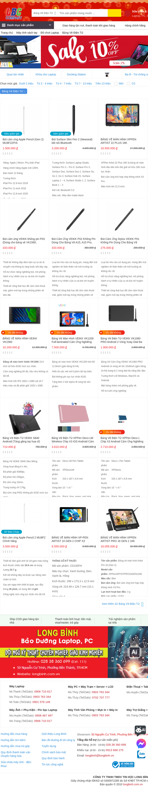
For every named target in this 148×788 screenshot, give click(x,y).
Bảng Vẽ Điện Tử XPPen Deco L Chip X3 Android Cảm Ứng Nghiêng (122, 439)
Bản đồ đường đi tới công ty (58, 740)
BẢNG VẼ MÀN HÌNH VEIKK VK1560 (20, 340)
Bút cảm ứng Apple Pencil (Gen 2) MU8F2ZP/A (23, 141)
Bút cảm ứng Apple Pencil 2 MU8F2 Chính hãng (24, 539)
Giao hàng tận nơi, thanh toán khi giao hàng (88, 25)
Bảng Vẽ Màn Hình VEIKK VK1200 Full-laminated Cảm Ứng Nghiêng (73, 340)
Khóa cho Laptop (46, 74)
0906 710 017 (43, 720)
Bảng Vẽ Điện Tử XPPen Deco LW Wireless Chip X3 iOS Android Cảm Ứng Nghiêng (73, 440)
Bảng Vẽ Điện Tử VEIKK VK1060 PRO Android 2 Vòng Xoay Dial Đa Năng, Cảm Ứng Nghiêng (121, 340)
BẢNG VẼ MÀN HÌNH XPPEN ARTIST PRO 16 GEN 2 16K (118, 539)
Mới (121, 83)
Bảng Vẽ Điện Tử (13, 91)
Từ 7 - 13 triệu (83, 83)
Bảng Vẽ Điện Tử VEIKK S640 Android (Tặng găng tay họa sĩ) (21, 439)
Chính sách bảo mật (54, 752)
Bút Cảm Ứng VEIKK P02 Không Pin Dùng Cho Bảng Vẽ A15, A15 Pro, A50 (74, 240)
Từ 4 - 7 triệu (63, 83)
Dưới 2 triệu (26, 83)
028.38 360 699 (116, 744)
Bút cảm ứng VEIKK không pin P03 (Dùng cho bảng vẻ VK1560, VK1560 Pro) (24, 240)
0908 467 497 (44, 715)
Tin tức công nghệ (52, 764)
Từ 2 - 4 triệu (44, 83)
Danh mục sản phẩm (26, 26)
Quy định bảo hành (53, 758)
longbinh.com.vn (133, 784)
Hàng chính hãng (135, 25)
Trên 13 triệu (103, 83)
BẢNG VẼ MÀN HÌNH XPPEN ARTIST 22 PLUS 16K (118, 141)
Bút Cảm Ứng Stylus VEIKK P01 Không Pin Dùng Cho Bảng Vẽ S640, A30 (120, 240)
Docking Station (76, 74)
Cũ (133, 83)
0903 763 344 (42, 696)
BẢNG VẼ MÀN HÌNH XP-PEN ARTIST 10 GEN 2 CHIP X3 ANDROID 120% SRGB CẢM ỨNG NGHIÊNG (73, 539)
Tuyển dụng (49, 746)
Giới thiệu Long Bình (54, 733)
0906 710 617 (43, 691)
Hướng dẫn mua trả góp (15, 746)
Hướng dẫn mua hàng (14, 733)
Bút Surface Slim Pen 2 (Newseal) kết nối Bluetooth (72, 141)
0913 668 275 (115, 750)
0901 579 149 (41, 702)
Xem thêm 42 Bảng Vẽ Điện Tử (120, 603)
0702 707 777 (101, 697)
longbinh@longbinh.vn (99, 755)
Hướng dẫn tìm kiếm (13, 740)
